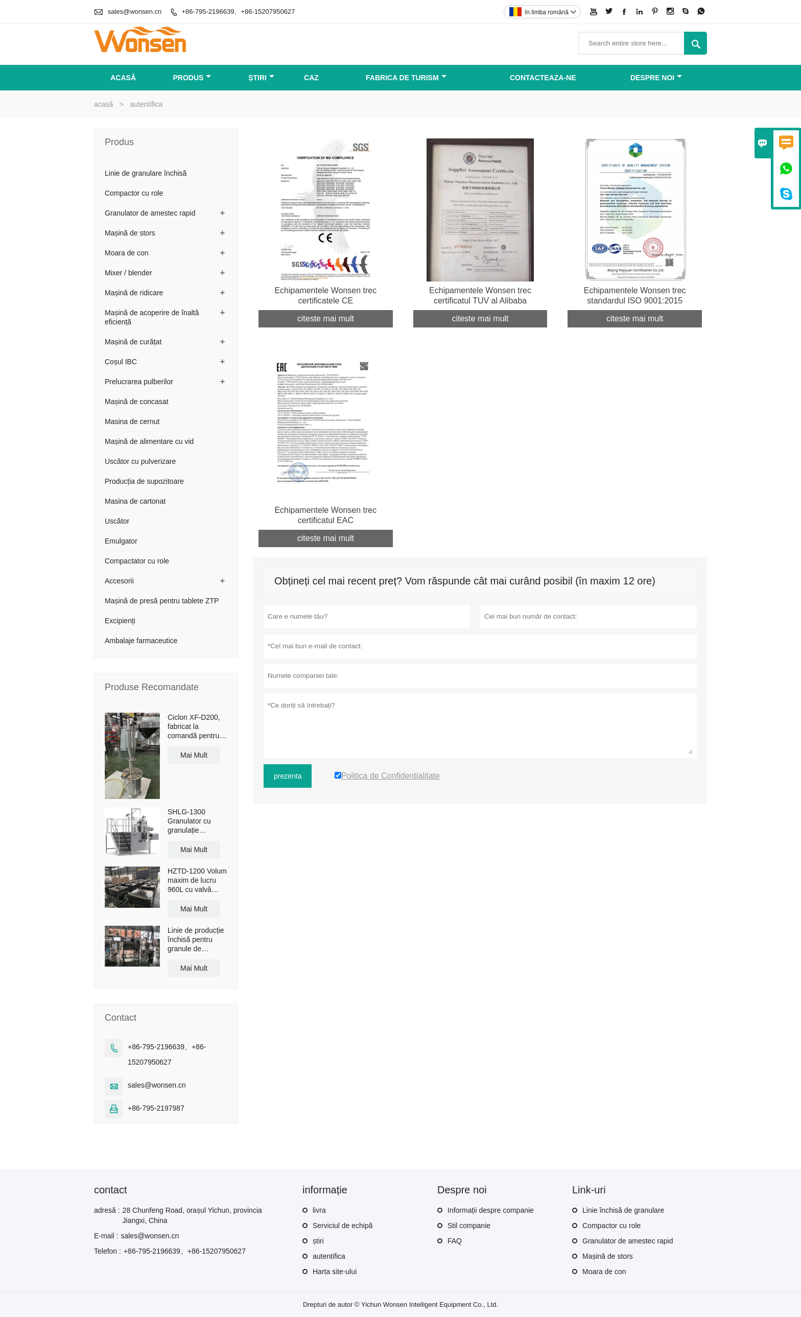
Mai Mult (193, 755)
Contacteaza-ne (543, 78)
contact (110, 1189)
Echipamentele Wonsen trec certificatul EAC (325, 515)
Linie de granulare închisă (145, 173)
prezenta (287, 776)
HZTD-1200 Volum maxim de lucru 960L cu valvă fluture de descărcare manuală (197, 880)
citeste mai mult (325, 318)
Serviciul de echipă (343, 1225)
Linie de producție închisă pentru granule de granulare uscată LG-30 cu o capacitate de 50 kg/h (196, 939)
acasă (123, 78)
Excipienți (120, 621)
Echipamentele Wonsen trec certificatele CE (325, 295)
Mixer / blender (128, 273)
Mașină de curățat (133, 342)
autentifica (329, 1256)
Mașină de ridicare (134, 293)
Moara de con (127, 253)
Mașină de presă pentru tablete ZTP (162, 601)
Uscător (117, 521)
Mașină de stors (130, 233)
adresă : (107, 1210)
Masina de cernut (132, 421)
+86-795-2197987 (156, 1108)
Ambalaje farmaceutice (141, 641)
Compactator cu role (137, 561)
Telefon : (107, 1251)
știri (261, 78)
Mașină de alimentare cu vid (149, 441)
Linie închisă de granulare (623, 1210)
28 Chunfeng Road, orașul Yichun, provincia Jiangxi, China (192, 1215)
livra (319, 1210)
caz (311, 78)
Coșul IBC (121, 362)
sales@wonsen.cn (135, 11)
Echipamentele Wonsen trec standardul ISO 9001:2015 (635, 295)
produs (192, 78)
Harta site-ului (335, 1271)
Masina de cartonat (135, 501)
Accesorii (119, 581)
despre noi (656, 78)
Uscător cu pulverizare (140, 461)
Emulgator (121, 541)
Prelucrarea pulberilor (139, 382)
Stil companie (468, 1225)
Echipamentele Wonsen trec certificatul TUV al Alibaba (480, 295)
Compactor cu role (134, 193)
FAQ (454, 1241)
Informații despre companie (490, 1210)
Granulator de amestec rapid (150, 213)
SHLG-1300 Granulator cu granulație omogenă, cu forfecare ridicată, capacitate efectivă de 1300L (197, 821)
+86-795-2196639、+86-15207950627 (238, 11)
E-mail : (106, 1236)
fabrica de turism (406, 78)
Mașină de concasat (137, 401)
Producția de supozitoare (144, 481)
